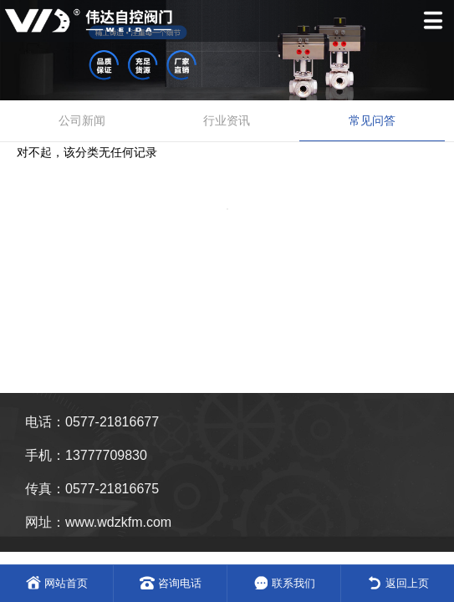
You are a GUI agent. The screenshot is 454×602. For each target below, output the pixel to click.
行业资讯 (226, 120)
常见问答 (372, 120)
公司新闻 (82, 120)
